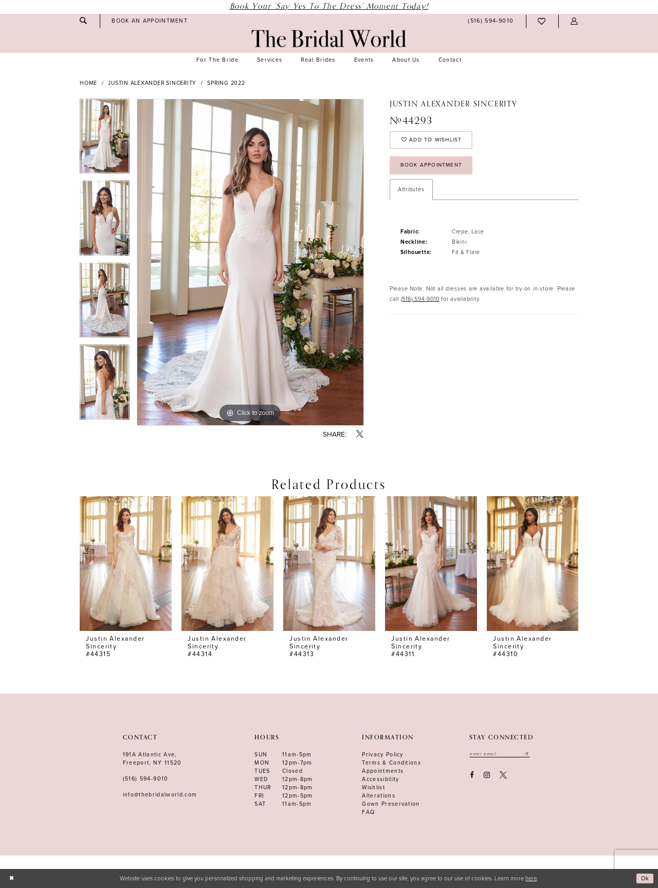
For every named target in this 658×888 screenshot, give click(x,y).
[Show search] (83, 21)
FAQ (368, 812)
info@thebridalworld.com (160, 794)
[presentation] (126, 563)
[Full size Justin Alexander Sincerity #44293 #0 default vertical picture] (250, 262)
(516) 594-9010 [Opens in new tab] (420, 302)
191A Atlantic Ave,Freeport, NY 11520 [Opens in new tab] (152, 758)
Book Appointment (433, 168)
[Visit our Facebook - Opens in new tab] (471, 775)
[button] (574, 21)
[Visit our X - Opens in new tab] (503, 775)
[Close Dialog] (12, 878)
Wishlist (373, 787)
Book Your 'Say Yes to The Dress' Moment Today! (329, 6)
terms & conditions (391, 762)
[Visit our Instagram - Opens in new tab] (486, 775)
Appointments (383, 771)
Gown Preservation (391, 804)
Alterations (378, 795)
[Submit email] (529, 754)
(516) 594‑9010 (146, 778)
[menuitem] (83, 21)
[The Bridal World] (328, 38)
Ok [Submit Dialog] (645, 878)
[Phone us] (491, 21)
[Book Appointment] (150, 21)
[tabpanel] (105, 140)
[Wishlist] (542, 21)
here (531, 878)
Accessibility (380, 779)
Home (88, 83)
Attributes (411, 193)
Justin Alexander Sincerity (152, 83)
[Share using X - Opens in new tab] (360, 434)
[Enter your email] (501, 754)
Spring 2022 (226, 83)
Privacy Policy (383, 754)
